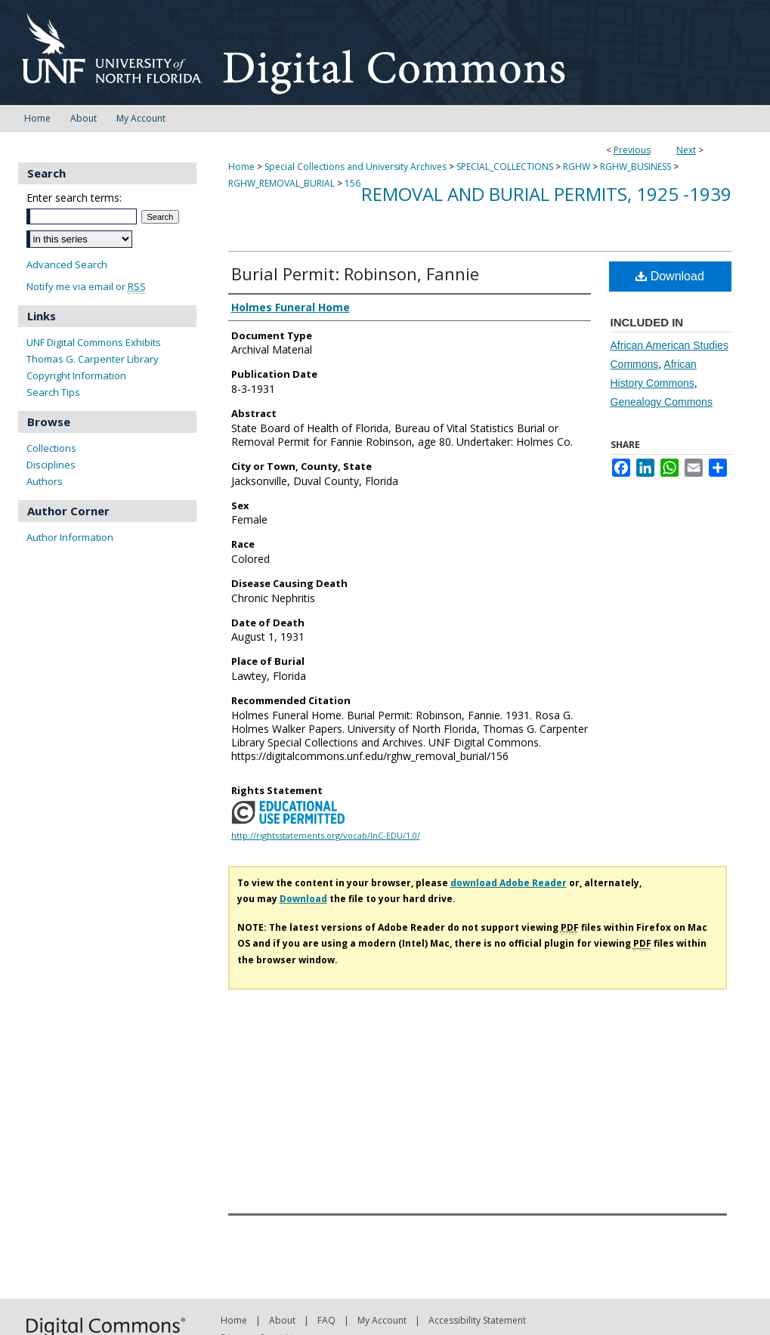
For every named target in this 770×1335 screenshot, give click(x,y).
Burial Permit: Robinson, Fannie (355, 273)
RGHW (576, 166)
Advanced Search (66, 264)
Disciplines (51, 464)
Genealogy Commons (662, 402)
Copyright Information (76, 375)
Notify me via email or (86, 287)
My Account (382, 1320)
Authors (44, 481)
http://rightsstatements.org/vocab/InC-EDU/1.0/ (325, 835)
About (282, 1320)
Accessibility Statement (477, 1320)
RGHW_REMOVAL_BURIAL (281, 183)
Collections (51, 448)
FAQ (326, 1320)
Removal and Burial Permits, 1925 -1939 (546, 193)
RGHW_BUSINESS (635, 166)
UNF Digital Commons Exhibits (93, 342)
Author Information (69, 537)
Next (686, 150)
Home (241, 166)
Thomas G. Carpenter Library (92, 359)
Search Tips (53, 392)
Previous (632, 150)
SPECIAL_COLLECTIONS (504, 166)
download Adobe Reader (508, 882)
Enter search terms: (74, 197)
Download (669, 276)
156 (352, 183)
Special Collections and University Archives (355, 166)
